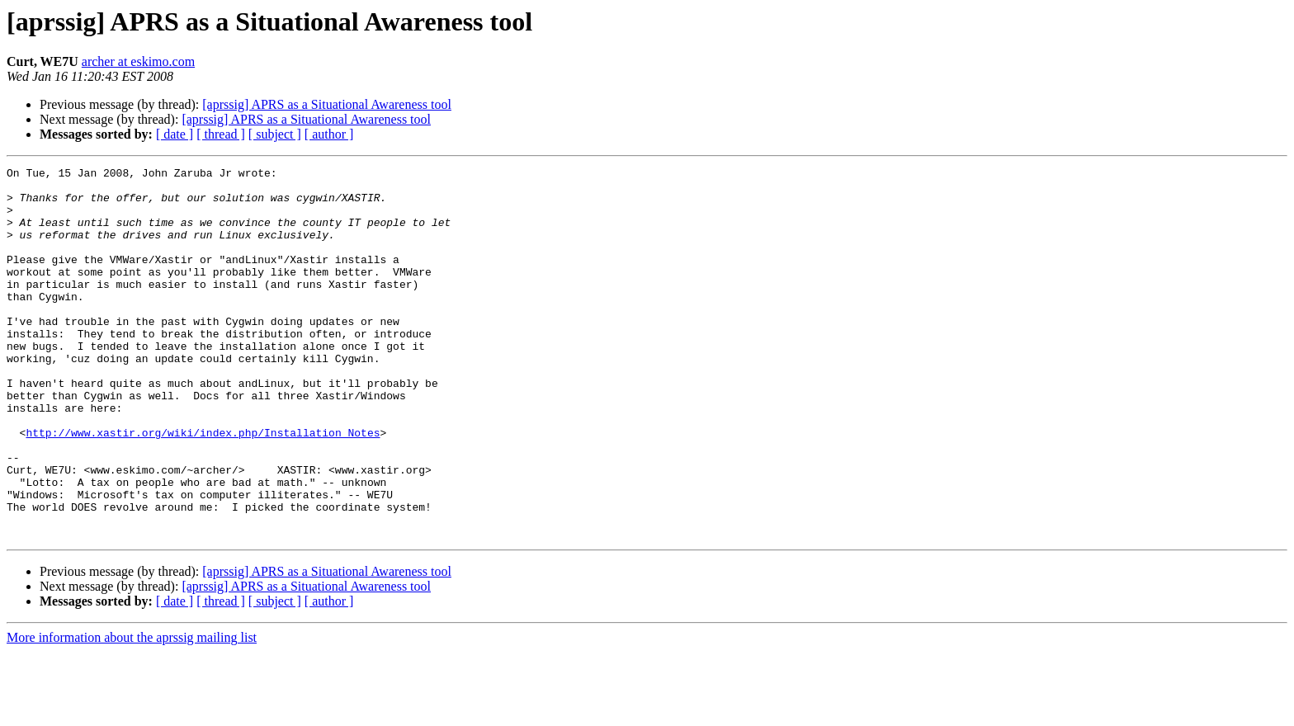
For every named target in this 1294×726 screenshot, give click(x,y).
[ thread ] (220, 134)
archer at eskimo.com (138, 61)
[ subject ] (274, 134)
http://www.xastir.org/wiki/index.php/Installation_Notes (203, 486)
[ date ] (174, 134)
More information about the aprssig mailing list (132, 712)
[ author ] (329, 134)
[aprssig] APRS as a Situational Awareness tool (326, 104)
